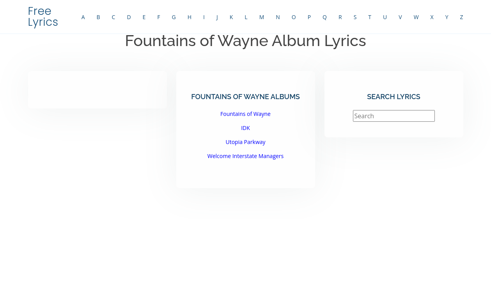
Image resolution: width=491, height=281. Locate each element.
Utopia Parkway (245, 142)
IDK (245, 128)
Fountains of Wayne (245, 113)
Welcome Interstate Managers (245, 156)
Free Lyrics (43, 17)
